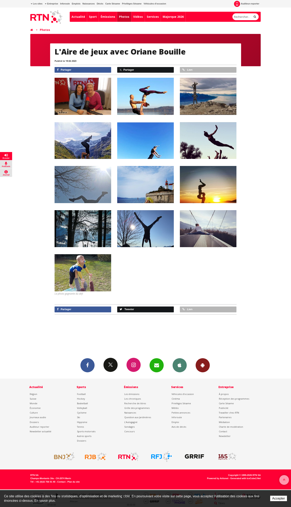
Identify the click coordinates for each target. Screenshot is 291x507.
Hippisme (82, 422)
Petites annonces (181, 412)
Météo (175, 408)
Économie (35, 408)
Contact (223, 431)
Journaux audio (38, 417)
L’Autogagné (130, 422)
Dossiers (34, 422)
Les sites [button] (36, 3)
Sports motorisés (86, 431)
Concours (129, 431)
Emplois (76, 3)
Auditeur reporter (39, 426)
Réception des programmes (234, 398)
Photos (124, 17)
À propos (224, 394)
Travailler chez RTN (229, 412)
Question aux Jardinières (137, 417)
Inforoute (65, 3)
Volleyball (82, 408)
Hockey (81, 398)
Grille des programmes (137, 408)
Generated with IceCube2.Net (245, 478)
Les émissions (131, 394)
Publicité (223, 408)
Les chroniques (132, 398)
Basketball (82, 403)
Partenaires (225, 417)
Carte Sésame (112, 3)
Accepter (278, 498)
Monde (33, 403)
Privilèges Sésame (132, 3)
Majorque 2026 (173, 17)
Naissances (88, 3)
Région (33, 394)
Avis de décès (179, 426)
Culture (34, 412)
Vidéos (138, 17)
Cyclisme (81, 412)
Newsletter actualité (40, 431)
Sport (93, 17)
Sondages (129, 426)
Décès (100, 3)
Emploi (175, 422)
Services (153, 17)
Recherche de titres (135, 403)
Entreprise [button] (51, 3)
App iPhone (180, 365)
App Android (203, 365)
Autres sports (84, 436)
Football (81, 394)
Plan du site (73, 482)
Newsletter (225, 436)
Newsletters (157, 365)
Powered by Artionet (217, 478)
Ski (78, 417)
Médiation (224, 422)
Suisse (33, 398)
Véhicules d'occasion (154, 3)
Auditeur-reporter (246, 4)
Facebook (87, 365)
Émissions (108, 17)
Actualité (78, 17)
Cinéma (176, 398)
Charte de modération (231, 426)
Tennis (80, 426)
